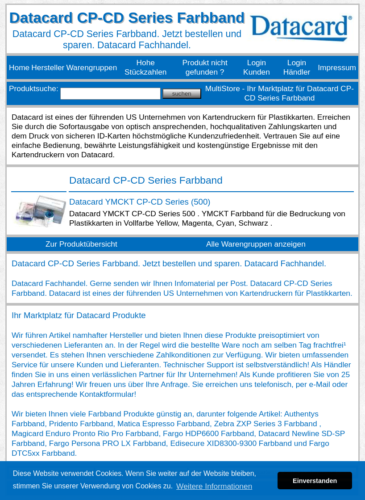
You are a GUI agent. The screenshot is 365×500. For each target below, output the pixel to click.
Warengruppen (91, 67)
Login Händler (297, 67)
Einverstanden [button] (315, 480)
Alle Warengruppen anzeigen (256, 243)
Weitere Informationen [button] (214, 486)
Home (19, 67)
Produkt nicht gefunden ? (205, 67)
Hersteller (47, 67)
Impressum (337, 67)
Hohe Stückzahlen (145, 67)
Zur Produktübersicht (81, 243)
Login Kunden (256, 67)
